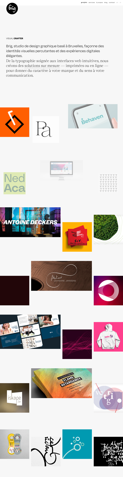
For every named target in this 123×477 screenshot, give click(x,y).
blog (105, 2)
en (117, 2)
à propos (99, 2)
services (92, 2)
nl (120, 2)
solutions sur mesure (42, 65)
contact (112, 2)
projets (84, 2)
